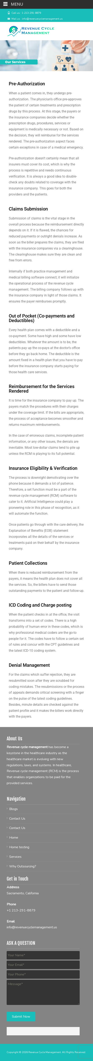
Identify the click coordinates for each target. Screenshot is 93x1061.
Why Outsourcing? (22, 866)
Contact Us (17, 818)
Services (15, 856)
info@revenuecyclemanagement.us (32, 927)
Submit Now (21, 1016)
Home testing (19, 847)
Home (13, 837)
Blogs (13, 809)
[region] (46, 55)
